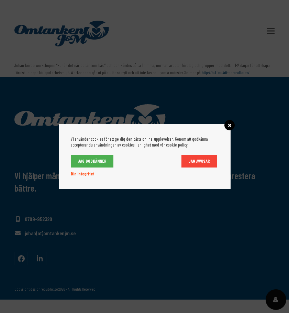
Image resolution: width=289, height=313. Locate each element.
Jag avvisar (199, 161)
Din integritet (83, 173)
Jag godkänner (92, 161)
